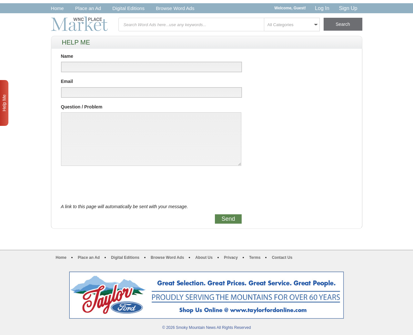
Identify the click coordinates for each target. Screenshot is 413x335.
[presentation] (110, 185)
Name (67, 56)
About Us (204, 257)
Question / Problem (82, 106)
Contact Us (282, 257)
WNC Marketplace (79, 23)
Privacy (231, 257)
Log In (322, 8)
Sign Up (348, 8)
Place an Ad (88, 8)
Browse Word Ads (175, 8)
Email (67, 81)
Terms (254, 257)
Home (57, 8)
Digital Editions (128, 8)
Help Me (4, 103)
